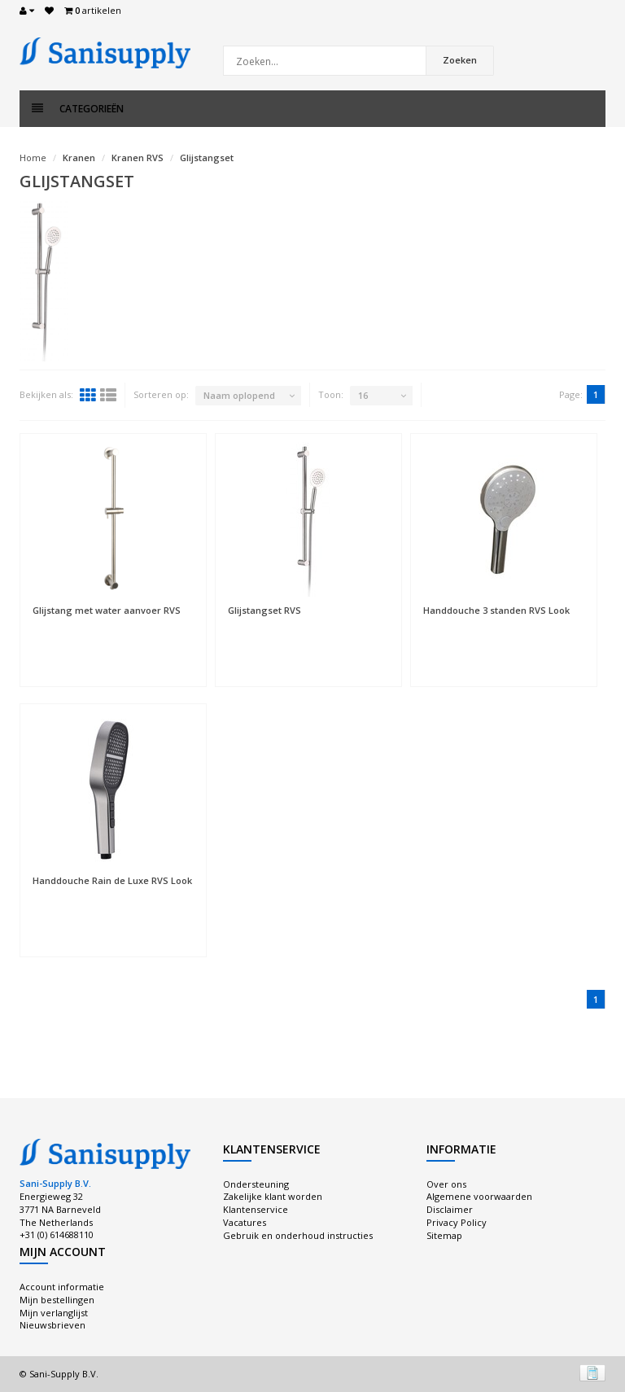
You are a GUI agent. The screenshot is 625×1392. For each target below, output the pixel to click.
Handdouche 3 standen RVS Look (496, 610)
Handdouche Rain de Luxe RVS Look (112, 880)
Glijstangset (207, 157)
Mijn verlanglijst (54, 1313)
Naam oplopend (239, 395)
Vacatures (244, 1222)
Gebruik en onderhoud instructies (298, 1235)
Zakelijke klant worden (272, 1196)
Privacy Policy (456, 1222)
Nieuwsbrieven (52, 1325)
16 (363, 395)
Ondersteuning (256, 1184)
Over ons (446, 1184)
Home (33, 157)
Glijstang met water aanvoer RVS (107, 610)
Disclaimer (449, 1209)
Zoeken (460, 60)
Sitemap (444, 1235)
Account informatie (62, 1286)
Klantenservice (255, 1209)
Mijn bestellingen (57, 1300)
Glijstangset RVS (264, 610)
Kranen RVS (137, 157)
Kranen (79, 157)
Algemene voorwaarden (479, 1196)
